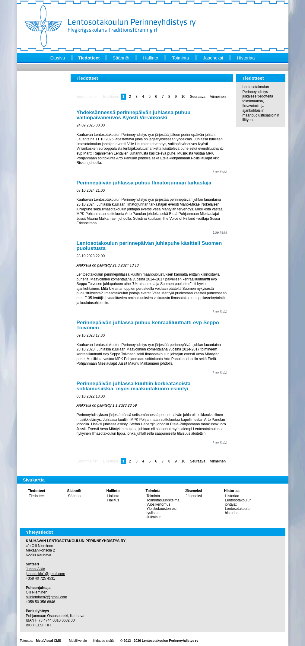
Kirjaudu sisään (104, 640)
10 (183, 96)
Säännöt (74, 491)
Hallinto (113, 491)
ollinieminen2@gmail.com (46, 597)
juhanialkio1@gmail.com (45, 574)
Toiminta (153, 491)
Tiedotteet (36, 491)
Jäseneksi (193, 491)
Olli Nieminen (36, 592)
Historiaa (232, 491)
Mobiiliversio (78, 640)
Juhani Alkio (35, 569)
